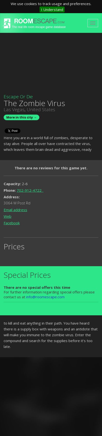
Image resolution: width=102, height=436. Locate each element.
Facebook (12, 222)
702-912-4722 (30, 190)
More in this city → (21, 117)
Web (7, 216)
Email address (15, 209)
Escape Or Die (18, 96)
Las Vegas (14, 109)
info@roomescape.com (45, 296)
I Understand (52, 9)
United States (41, 109)
